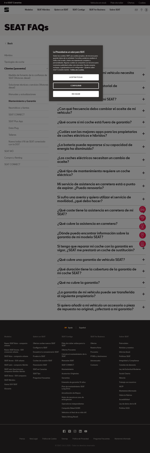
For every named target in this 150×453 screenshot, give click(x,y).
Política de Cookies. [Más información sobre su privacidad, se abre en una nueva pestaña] (77, 70)
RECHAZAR (76, 94)
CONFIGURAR (76, 85)
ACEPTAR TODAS (75, 77)
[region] (76, 73)
